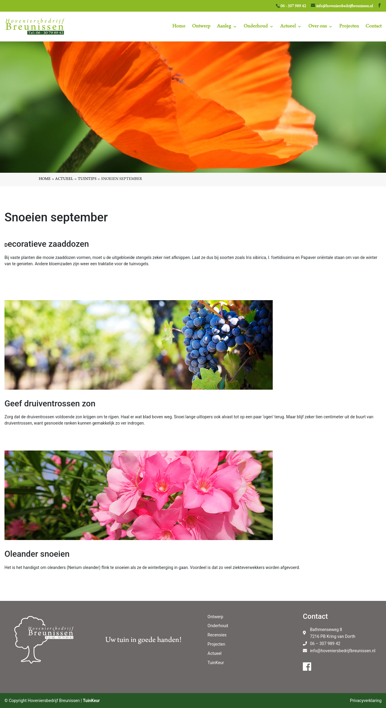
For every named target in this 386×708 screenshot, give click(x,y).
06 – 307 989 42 (325, 643)
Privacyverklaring (366, 700)
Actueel (288, 26)
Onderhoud (256, 26)
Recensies (217, 635)
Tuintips (87, 179)
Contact (373, 26)
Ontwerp (201, 26)
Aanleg (224, 26)
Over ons (317, 26)
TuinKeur (215, 662)
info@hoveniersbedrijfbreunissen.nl (343, 650)
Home (178, 26)
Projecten (349, 26)
